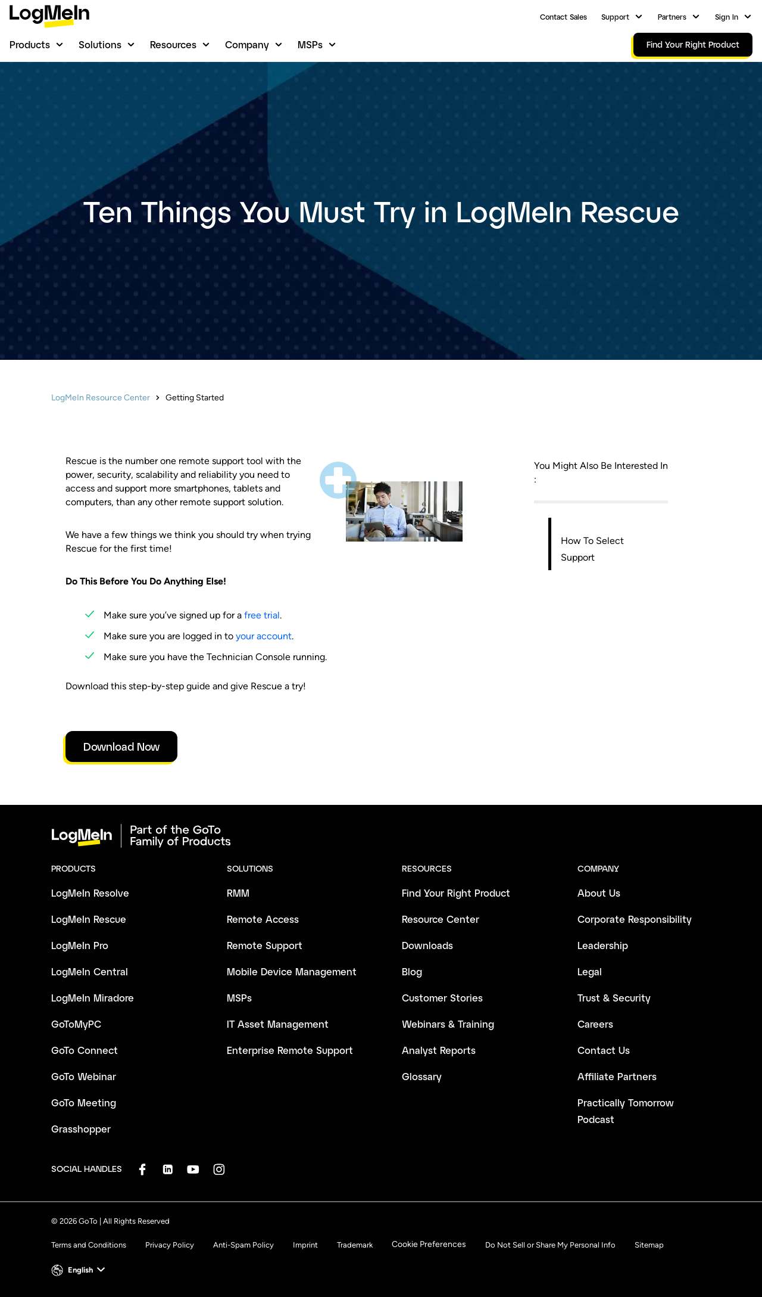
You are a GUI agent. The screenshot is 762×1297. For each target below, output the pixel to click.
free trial (262, 615)
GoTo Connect (84, 1050)
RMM (238, 892)
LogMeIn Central (89, 971)
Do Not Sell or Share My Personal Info (550, 1244)
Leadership (602, 945)
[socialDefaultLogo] (142, 1169)
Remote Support (264, 945)
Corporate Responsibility (634, 919)
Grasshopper (81, 1128)
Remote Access (263, 919)
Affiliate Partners (617, 1076)
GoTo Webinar (83, 1076)
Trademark (355, 1244)
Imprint (305, 1244)
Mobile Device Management (292, 971)
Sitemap (649, 1244)
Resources (173, 44)
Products (30, 44)
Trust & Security (614, 997)
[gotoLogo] (49, 16)
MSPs (310, 44)
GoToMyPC (76, 1023)
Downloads (427, 945)
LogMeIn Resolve (90, 892)
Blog (412, 971)
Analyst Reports (439, 1050)
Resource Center (440, 919)
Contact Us (603, 1050)
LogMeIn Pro (79, 945)
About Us (598, 892)
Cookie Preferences (429, 1244)
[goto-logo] (381, 836)
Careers (595, 1023)
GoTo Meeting (83, 1102)
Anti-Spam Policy (243, 1244)
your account (264, 636)
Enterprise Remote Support (290, 1050)
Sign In (726, 17)
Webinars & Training (448, 1023)
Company (247, 44)
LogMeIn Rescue (88, 919)
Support (615, 17)
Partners (672, 17)
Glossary (422, 1076)
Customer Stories (442, 997)
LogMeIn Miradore (92, 997)
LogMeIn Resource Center (100, 398)
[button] (79, 1270)
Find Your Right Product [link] (693, 44)
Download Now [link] (121, 746)
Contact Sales (563, 17)
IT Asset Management (278, 1023)
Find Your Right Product (456, 892)
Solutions (100, 44)
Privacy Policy (169, 1244)
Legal (589, 971)
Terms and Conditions (88, 1244)
